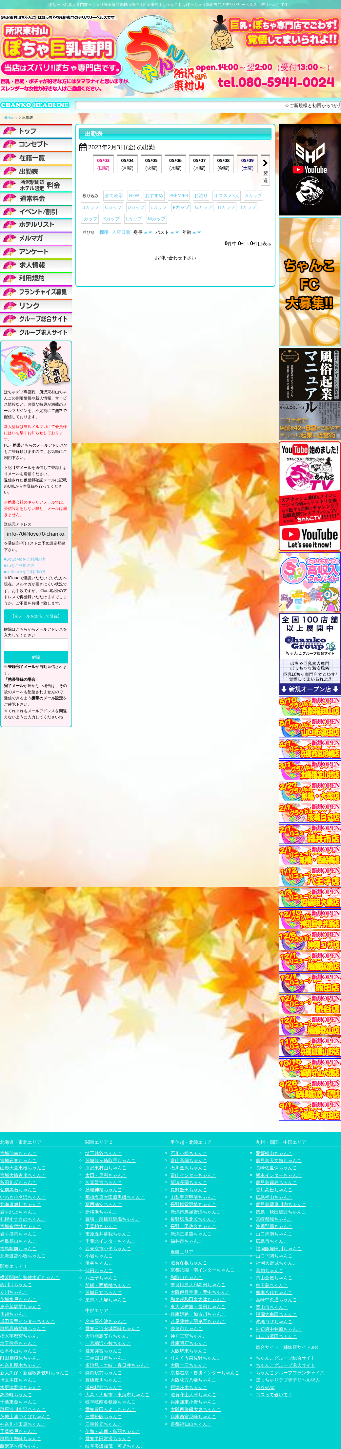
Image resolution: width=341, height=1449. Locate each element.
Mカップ (157, 218)
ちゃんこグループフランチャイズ (290, 1372)
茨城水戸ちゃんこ (18, 1299)
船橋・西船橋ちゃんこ (108, 1285)
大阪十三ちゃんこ (188, 1365)
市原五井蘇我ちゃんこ (108, 1234)
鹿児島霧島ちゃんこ (276, 1182)
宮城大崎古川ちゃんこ (23, 1175)
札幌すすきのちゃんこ (23, 1219)
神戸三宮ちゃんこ (188, 1336)
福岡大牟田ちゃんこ (276, 1314)
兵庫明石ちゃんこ (188, 1343)
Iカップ (248, 207)
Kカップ (111, 218)
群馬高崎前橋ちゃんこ (23, 1328)
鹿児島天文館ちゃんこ (279, 1160)
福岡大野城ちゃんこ (276, 1263)
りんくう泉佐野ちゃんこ (195, 1358)
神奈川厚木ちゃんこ (20, 1365)
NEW (134, 195)
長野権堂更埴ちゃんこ (193, 1204)
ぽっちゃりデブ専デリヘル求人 (288, 1380)
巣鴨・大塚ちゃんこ (106, 1299)
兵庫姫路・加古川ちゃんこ (198, 1314)
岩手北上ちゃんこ (18, 1212)
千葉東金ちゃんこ (18, 1402)
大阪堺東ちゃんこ (188, 1350)
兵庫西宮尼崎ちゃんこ (193, 1416)
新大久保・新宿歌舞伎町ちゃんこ (34, 1372)
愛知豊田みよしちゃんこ (110, 1409)
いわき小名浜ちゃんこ (23, 1197)
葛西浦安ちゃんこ (103, 1204)
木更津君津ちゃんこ (20, 1387)
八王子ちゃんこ (101, 1277)
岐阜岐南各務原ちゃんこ (110, 1402)
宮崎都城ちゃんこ (274, 1219)
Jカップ (89, 218)
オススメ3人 (226, 195)
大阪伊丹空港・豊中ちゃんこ (200, 1292)
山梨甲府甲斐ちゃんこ (193, 1197)
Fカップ (181, 207)
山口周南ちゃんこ (274, 1234)
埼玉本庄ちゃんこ (18, 1380)
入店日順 (121, 232)
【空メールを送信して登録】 (36, 616)
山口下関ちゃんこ (274, 1256)
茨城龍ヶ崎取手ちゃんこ (110, 1160)
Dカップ (136, 207)
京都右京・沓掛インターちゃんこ (204, 1372)
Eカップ (158, 207)
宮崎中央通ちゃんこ (276, 1299)
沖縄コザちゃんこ (274, 1321)
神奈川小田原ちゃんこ (23, 1424)
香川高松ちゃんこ (274, 1189)
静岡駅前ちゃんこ (103, 1372)
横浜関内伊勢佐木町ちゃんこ (30, 1277)
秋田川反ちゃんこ (18, 1182)
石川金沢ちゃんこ (188, 1167)
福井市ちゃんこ (186, 1241)
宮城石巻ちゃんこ (18, 1160)
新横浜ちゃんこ (101, 1212)
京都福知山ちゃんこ (191, 1424)
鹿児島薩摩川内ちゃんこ (281, 1204)
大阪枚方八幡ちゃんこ (193, 1380)
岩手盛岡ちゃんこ (18, 1234)
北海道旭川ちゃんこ (20, 1204)
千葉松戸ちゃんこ (18, 1431)
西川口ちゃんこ (16, 1284)
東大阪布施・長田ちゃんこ (198, 1306)
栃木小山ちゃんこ (18, 1350)
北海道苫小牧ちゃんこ (23, 1256)
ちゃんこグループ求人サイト (285, 1365)
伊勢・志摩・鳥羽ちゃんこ (112, 1431)
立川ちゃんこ (14, 1292)
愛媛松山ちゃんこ (274, 1153)
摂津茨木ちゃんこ (188, 1387)
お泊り (201, 195)
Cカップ (113, 207)
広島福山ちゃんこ (274, 1197)
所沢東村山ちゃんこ (106, 1167)
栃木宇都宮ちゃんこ (20, 1336)
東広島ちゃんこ (272, 1285)
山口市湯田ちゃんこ (276, 1336)
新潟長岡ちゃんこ (188, 1182)
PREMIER (178, 195)
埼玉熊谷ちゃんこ (18, 1343)
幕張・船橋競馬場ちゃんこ (112, 1219)
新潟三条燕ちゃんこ (191, 1234)
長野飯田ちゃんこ (188, 1189)
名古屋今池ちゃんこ (106, 1321)
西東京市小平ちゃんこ (108, 1248)
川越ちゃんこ (14, 1314)
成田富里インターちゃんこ (27, 1321)
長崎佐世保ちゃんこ (276, 1167)
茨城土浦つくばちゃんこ (25, 1416)
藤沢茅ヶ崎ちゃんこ (20, 1446)
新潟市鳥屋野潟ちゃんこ (195, 1212)
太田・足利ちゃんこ (106, 1175)
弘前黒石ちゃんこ (18, 1189)
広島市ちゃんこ (272, 1241)
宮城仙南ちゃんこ (18, 1153)
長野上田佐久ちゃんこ (193, 1226)
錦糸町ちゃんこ (16, 1394)
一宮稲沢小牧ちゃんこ (108, 1343)
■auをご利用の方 (19, 565)
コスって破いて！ (274, 1394)
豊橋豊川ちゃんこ (103, 1380)
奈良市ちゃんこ (186, 1328)
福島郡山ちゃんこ (18, 1241)
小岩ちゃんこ (99, 1256)
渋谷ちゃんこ (99, 1263)
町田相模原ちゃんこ (20, 1358)
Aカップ (253, 195)
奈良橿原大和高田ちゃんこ (198, 1284)
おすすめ (154, 195)
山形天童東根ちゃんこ (23, 1167)
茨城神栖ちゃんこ (103, 1189)
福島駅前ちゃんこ (18, 1248)
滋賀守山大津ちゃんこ (193, 1394)
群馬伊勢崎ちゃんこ (20, 1438)
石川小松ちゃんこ (188, 1153)
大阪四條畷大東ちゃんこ (195, 1409)
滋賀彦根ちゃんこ (188, 1262)
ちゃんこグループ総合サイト (285, 1358)
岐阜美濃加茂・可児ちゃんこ (115, 1446)
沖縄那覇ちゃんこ (274, 1226)
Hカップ (226, 207)
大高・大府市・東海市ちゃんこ (117, 1394)
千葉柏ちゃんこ (101, 1226)
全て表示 (114, 195)
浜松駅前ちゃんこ (103, 1387)
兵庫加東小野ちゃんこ (193, 1402)
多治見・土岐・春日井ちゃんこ (117, 1365)
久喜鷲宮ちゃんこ (103, 1182)
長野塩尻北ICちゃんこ (193, 1219)
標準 (104, 232)
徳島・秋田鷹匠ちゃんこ (281, 1212)
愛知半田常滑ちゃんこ (108, 1438)
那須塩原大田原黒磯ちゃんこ (115, 1197)
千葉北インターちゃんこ (110, 1241)
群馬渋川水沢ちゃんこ (23, 1409)
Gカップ (203, 207)
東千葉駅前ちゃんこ (20, 1306)
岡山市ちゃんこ (272, 1307)
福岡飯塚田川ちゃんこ (279, 1248)
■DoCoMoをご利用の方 (25, 559)
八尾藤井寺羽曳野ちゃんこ (198, 1321)
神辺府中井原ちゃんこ (279, 1329)
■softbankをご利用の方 (25, 571)
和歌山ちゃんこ (186, 1277)
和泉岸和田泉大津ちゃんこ (198, 1299)
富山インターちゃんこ (193, 1175)
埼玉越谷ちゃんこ (103, 1153)
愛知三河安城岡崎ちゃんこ (112, 1328)
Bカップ (90, 207)
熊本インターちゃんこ (279, 1175)
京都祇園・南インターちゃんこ (202, 1270)
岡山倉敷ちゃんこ (274, 1277)
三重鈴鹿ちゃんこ (103, 1424)
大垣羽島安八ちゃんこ (108, 1336)
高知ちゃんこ (269, 1270)
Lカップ (134, 218)
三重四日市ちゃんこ (106, 1358)
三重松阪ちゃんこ (103, 1416)
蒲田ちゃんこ (99, 1270)
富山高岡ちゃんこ (188, 1160)
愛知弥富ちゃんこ (103, 1350)
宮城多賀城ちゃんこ (20, 1226)
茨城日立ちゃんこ (103, 1292)
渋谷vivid (265, 1387)
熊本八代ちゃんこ (274, 1292)
